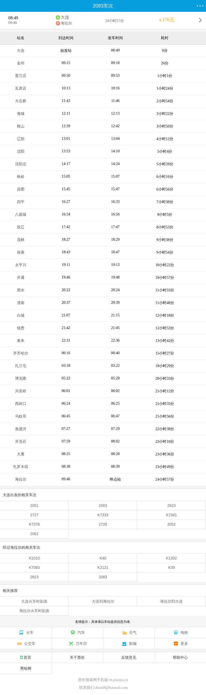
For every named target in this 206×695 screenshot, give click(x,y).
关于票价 (77, 657)
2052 (171, 524)
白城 (20, 315)
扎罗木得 (20, 467)
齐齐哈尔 (20, 353)
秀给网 (25, 668)
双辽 (20, 227)
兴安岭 (20, 391)
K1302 (171, 558)
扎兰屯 (20, 366)
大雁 (20, 454)
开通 (20, 278)
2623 (171, 505)
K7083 (34, 567)
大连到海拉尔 (103, 601)
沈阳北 (20, 164)
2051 (34, 505)
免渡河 (20, 429)
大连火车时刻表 (34, 601)
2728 (103, 524)
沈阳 (20, 151)
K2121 (102, 567)
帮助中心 (180, 657)
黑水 (20, 290)
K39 (171, 567)
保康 (20, 252)
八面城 (20, 215)
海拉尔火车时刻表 (34, 611)
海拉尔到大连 (171, 601)
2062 (34, 534)
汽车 (77, 632)
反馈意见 (128, 657)
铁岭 (20, 177)
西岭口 (20, 404)
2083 (103, 505)
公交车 (25, 643)
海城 (20, 114)
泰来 (20, 341)
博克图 (20, 378)
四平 (20, 202)
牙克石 (20, 442)
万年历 (77, 643)
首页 (25, 657)
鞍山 (20, 126)
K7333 (102, 515)
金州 (20, 63)
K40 (103, 558)
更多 (180, 643)
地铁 (180, 632)
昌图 (20, 189)
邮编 (129, 643)
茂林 (20, 240)
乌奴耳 (20, 416)
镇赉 (20, 328)
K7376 (34, 524)
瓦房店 (20, 88)
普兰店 (20, 76)
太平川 (20, 265)
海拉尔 (66, 23)
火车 (26, 632)
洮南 (20, 303)
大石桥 (20, 101)
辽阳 (20, 139)
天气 (129, 632)
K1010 (34, 558)
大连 (65, 17)
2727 (34, 515)
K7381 (171, 515)
